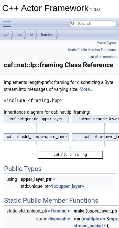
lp (31, 34)
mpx (113, 218)
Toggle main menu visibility (8, 21)
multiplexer (94, 218)
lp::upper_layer (67, 186)
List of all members (103, 57)
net (19, 34)
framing (47, 34)
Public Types (106, 43)
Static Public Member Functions (92, 50)
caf (6, 34)
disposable (59, 218)
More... (86, 89)
